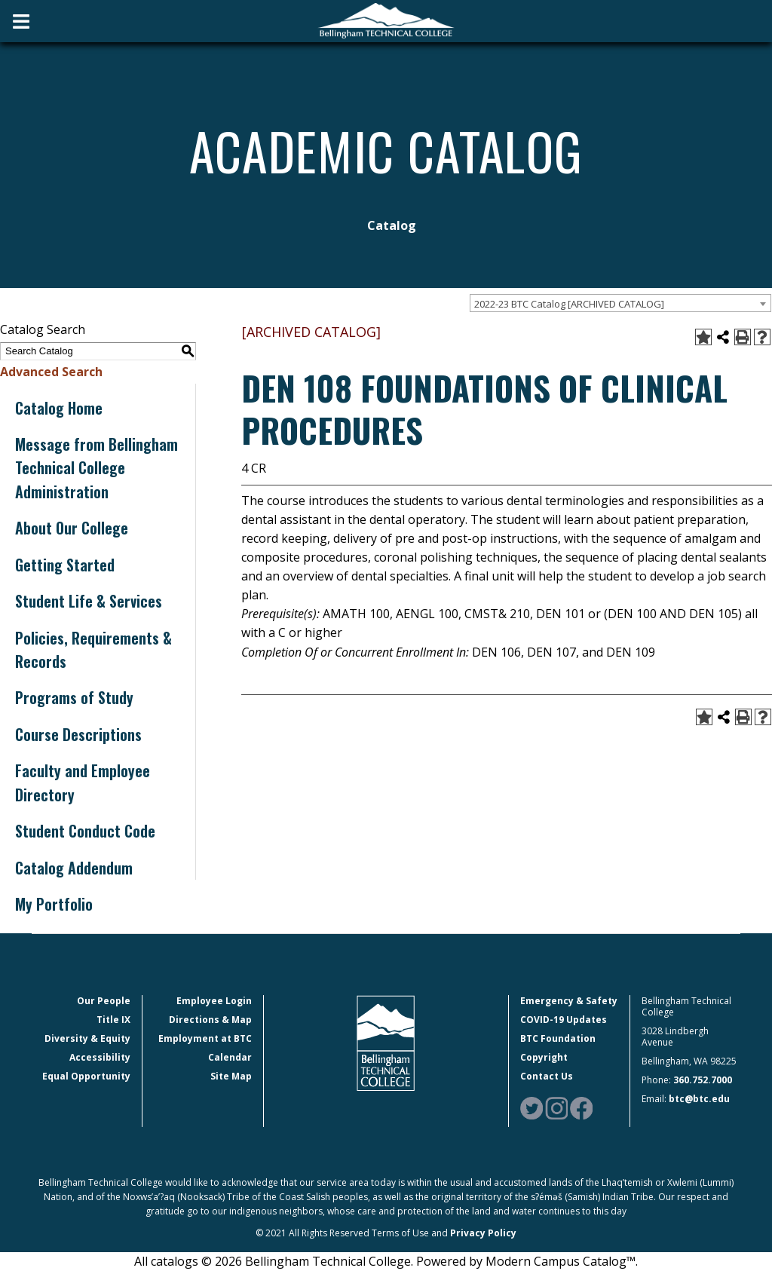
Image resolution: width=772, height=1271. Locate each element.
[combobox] (620, 303)
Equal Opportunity (86, 1076)
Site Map (231, 1076)
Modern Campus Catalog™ (561, 1261)
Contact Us (546, 1076)
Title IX (113, 1019)
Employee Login (214, 1000)
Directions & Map (210, 1019)
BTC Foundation (558, 1038)
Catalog (391, 225)
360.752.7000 (702, 1079)
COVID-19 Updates (563, 1019)
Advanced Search (51, 371)
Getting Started (65, 564)
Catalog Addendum (74, 867)
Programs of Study (74, 697)
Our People (103, 1000)
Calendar (230, 1057)
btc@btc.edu (699, 1098)
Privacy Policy (483, 1233)
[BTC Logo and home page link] (386, 21)
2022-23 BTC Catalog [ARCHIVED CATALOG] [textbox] (569, 304)
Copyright (544, 1057)
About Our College (71, 527)
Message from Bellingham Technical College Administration (96, 468)
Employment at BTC (205, 1038)
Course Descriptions (78, 734)
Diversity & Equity (87, 1038)
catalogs (174, 1261)
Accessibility (99, 1057)
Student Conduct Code (85, 830)
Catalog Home (59, 408)
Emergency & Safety (568, 1000)
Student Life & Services (88, 601)
